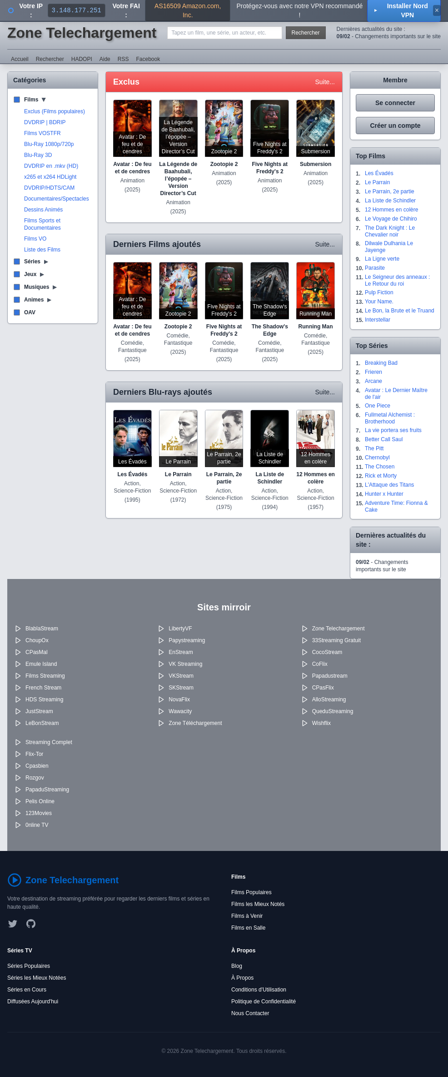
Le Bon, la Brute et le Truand (399, 310)
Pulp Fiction (379, 292)
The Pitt (374, 448)
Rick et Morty (381, 476)
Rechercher (306, 33)
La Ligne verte (382, 259)
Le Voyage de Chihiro (391, 219)
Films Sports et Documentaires (42, 224)
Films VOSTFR (42, 133)
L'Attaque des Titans (389, 485)
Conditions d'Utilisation (258, 989)
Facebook (148, 59)
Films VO (35, 239)
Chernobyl (377, 457)
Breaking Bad (381, 363)
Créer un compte (395, 125)
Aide (105, 59)
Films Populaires (251, 892)
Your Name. (379, 301)
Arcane (373, 381)
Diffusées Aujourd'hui (32, 1001)
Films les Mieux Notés (257, 904)
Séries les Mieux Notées (36, 978)
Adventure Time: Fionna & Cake (396, 506)
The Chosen (379, 466)
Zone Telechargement (81, 33)
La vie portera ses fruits (393, 430)
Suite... (325, 82)
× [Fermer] (437, 10)
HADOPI (81, 59)
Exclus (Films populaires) (54, 111)
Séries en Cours (26, 989)
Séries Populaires (28, 966)
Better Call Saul (384, 439)
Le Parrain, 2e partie (389, 191)
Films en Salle (248, 928)
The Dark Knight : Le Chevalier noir (390, 231)
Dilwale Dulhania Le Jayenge (389, 246)
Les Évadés (379, 173)
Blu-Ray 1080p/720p (49, 144)
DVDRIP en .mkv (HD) (51, 166)
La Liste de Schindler (390, 200)
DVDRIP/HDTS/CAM (49, 188)
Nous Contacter (250, 1013)
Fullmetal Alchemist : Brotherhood (390, 418)
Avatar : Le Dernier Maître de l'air (396, 393)
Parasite (375, 268)
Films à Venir (247, 916)
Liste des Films (42, 250)
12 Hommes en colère (391, 209)
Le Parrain (377, 182)
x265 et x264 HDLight (50, 177)
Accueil (20, 59)
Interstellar (377, 320)
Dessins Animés (43, 209)
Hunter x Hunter (384, 494)
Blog (236, 966)
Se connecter (395, 102)
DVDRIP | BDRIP (45, 122)
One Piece (377, 406)
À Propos (242, 978)
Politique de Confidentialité (263, 1001)
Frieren (373, 372)
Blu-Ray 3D (38, 155)
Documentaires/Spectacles (56, 199)
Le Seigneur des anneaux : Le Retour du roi (397, 280)
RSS (123, 59)
